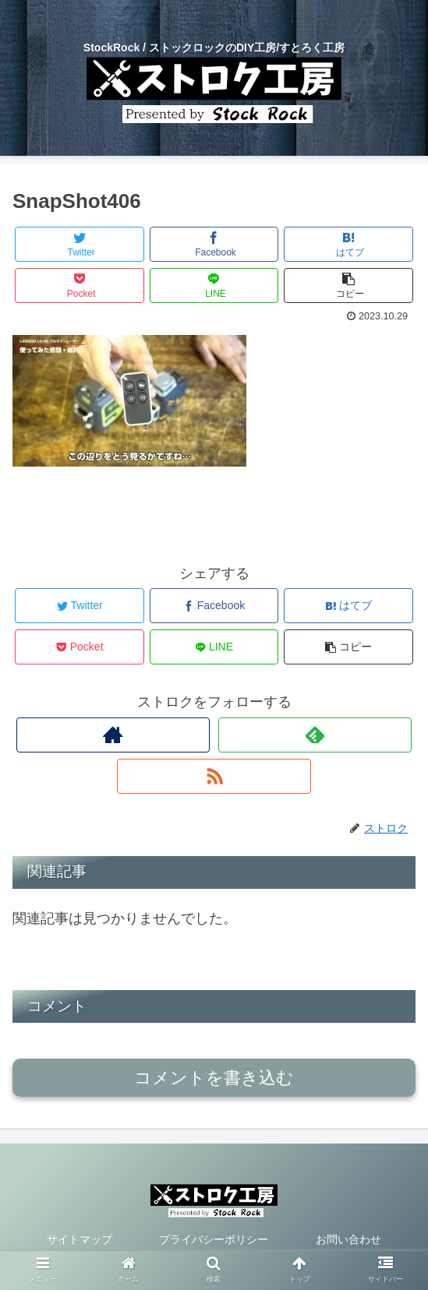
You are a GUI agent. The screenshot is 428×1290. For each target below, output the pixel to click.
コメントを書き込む (214, 1077)
